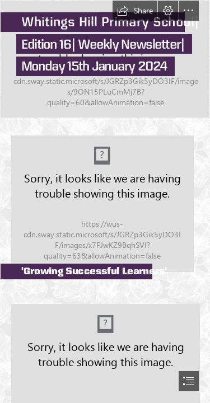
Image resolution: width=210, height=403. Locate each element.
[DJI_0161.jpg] (105, 59)
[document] (105, 201)
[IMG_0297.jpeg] (105, 200)
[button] (135, 11)
